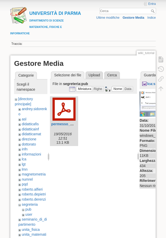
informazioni (31, 154)
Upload (94, 75)
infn (25, 149)
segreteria (30, 204)
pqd (25, 184)
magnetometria (34, 174)
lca (24, 159)
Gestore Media (133, 17)
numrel (27, 179)
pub (28, 209)
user (28, 214)
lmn (25, 169)
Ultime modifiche (108, 17)
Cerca (153, 11)
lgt (24, 164)
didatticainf (30, 129)
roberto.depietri (34, 194)
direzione (29, 139)
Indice (151, 17)
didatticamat (31, 134)
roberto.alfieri (32, 189)
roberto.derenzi (34, 199)
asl (24, 119)
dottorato (29, 144)
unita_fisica (31, 229)
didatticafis (30, 124)
